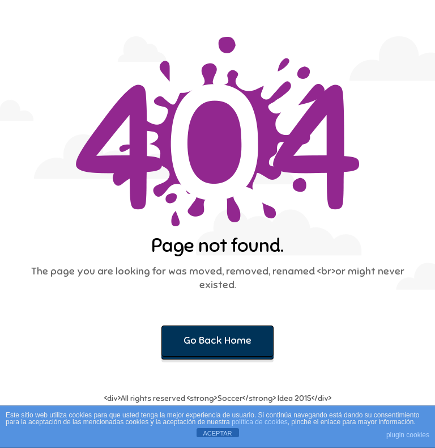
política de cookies (260, 422)
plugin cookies (407, 435)
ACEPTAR (217, 433)
